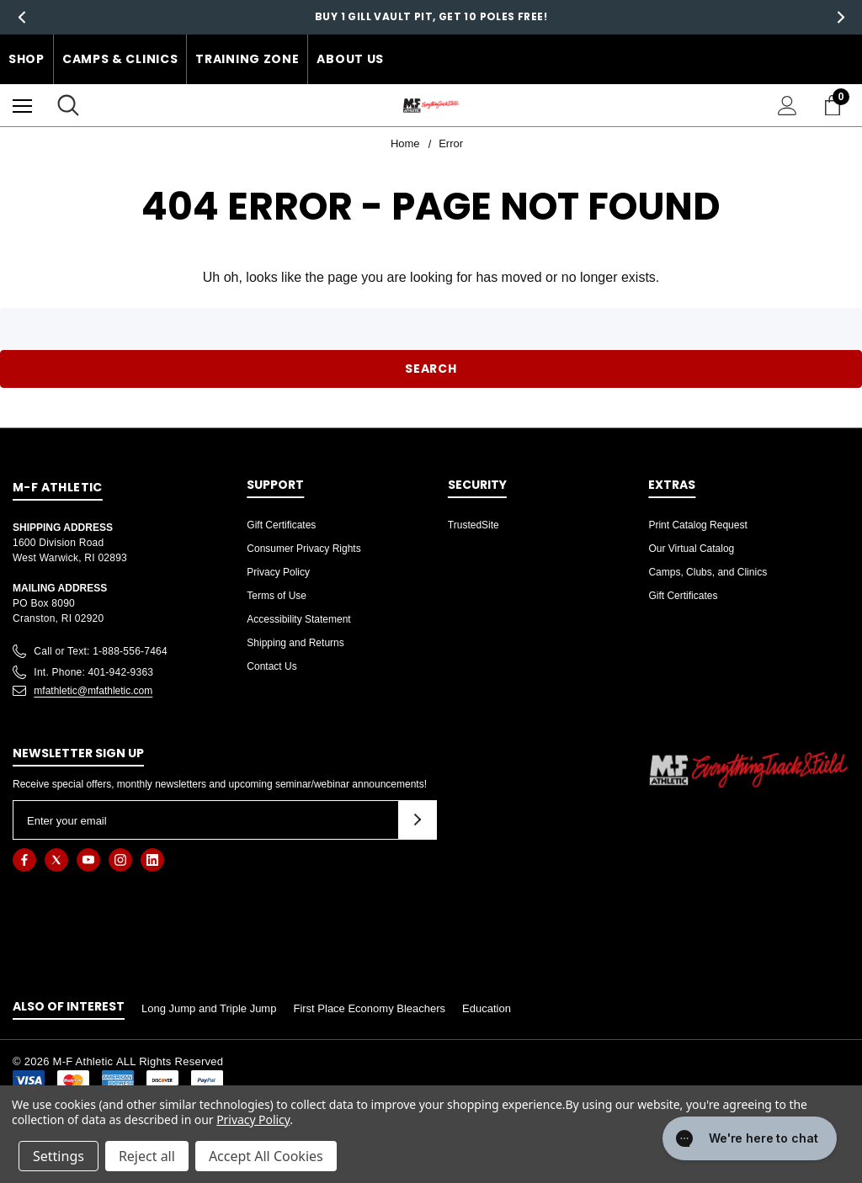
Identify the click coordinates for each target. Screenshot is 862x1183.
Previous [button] (21, 17)
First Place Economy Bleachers (369, 1008)
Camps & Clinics (120, 58)
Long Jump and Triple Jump (208, 1008)
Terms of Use (276, 596)
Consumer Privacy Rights (303, 548)
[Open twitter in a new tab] (56, 860)
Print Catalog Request (697, 525)
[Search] (68, 105)
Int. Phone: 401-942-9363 (93, 672)
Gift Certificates (281, 525)
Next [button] (840, 17)
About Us (350, 58)
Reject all (147, 1156)
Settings (58, 1156)
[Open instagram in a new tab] (120, 860)
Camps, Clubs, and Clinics (707, 572)
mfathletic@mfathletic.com (93, 691)
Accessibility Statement (298, 619)
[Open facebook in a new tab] (24, 860)
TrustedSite (473, 525)
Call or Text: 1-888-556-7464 (101, 651)
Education (486, 1008)
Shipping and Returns (295, 643)
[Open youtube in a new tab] (88, 860)
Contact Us (271, 666)
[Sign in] (787, 105)
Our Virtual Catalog (691, 548)
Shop (26, 58)
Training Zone (247, 58)
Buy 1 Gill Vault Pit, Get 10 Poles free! (431, 16)
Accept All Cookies (266, 1156)
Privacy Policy (278, 572)
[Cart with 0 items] (835, 105)
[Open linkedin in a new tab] (152, 860)
